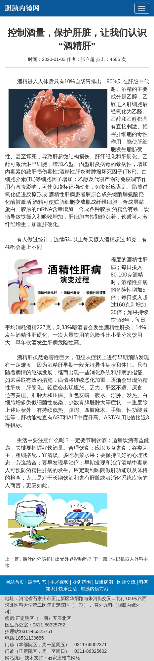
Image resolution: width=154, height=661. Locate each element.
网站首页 (15, 582)
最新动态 (37, 582)
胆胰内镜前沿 (94, 588)
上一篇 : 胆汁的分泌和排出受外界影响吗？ (48, 559)
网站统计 (14, 657)
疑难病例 (104, 582)
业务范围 (81, 582)
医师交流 (126, 582)
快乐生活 (67, 588)
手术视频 (59, 582)
